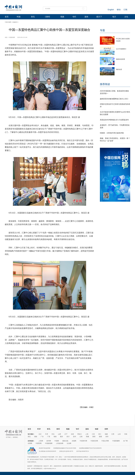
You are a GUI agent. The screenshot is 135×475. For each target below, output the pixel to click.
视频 (62, 17)
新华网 (48, 441)
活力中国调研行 (121, 49)
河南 (125, 434)
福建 (106, 434)
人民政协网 (59, 443)
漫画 (86, 17)
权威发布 (15, 22)
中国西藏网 (116, 441)
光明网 (30, 443)
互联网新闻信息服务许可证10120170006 (64, 448)
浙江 (99, 434)
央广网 (125, 441)
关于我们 (8, 437)
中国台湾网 (105, 441)
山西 (59, 434)
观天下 (99, 17)
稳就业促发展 (120, 59)
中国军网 (38, 443)
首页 (7, 17)
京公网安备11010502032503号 (47, 451)
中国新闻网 (48, 443)
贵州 (74, 436)
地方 (114, 17)
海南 (55, 436)
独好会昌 (119, 69)
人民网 (41, 441)
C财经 (47, 17)
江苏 (93, 434)
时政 (19, 17)
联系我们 (15, 437)
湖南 (35, 436)
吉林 (72, 434)
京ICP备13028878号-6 (82, 451)
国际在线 (65, 441)
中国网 (56, 441)
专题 (102, 30)
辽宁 (65, 434)
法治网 (69, 443)
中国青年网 (83, 441)
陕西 (93, 436)
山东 (119, 434)
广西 (48, 436)
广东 (42, 436)
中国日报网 (8, 22)
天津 (46, 434)
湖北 (29, 436)
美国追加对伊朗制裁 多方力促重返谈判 (114, 120)
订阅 (125, 10)
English (111, 10)
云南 (81, 436)
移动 (119, 10)
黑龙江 (79, 434)
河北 (53, 434)
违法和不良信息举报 (44, 448)
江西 (112, 434)
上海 (86, 434)
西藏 (87, 436)
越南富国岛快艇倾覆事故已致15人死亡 (114, 99)
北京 (40, 434)
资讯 (33, 17)
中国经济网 (94, 441)
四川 (68, 436)
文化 (126, 17)
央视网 (74, 441)
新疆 (100, 436)
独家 (96, 429)
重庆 (61, 436)
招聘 (106, 429)
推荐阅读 (105, 84)
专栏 (74, 17)
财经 (58, 429)
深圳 (106, 436)
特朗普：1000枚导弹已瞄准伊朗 (112, 133)
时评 (39, 429)
